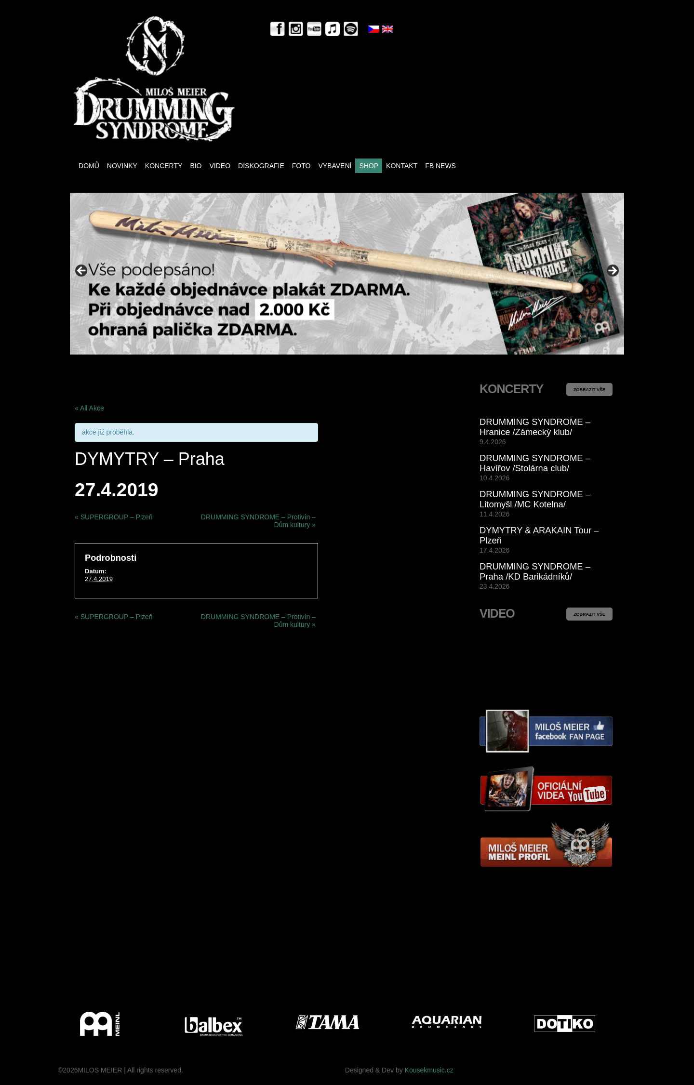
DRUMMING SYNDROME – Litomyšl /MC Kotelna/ (535, 499)
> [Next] (612, 271)
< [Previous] (82, 271)
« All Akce (89, 408)
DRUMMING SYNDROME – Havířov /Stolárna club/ (535, 463)
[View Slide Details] (347, 273)
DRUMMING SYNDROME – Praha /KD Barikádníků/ (535, 571)
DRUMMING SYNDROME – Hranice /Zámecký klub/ (535, 427)
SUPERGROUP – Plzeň (114, 517)
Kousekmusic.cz (429, 1070)
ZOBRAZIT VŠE (589, 389)
